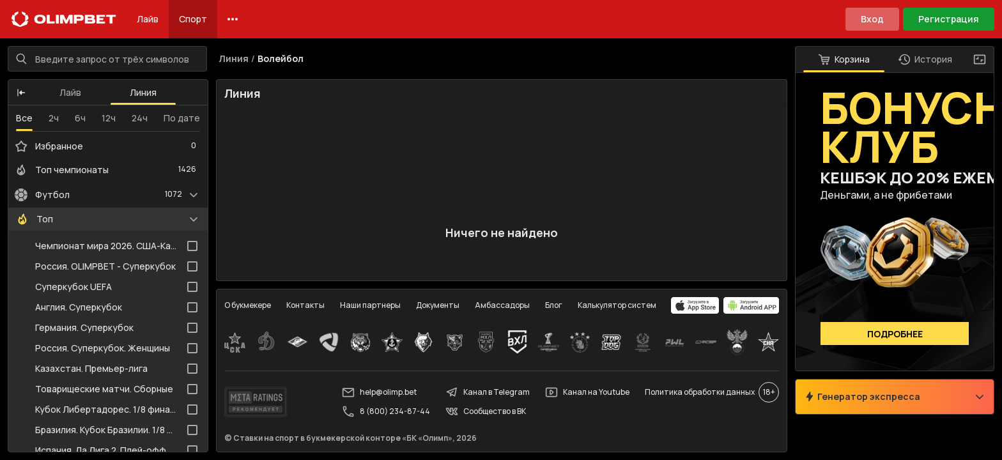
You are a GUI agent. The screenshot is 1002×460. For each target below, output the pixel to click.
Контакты (305, 305)
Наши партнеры (370, 305)
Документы (437, 305)
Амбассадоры (502, 305)
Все (24, 118)
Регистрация (948, 19)
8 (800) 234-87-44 (386, 411)
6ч (80, 118)
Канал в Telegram (487, 392)
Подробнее (895, 334)
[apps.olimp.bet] (695, 305)
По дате (182, 118)
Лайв (147, 19)
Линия (143, 92)
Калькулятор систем (617, 305)
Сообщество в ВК (485, 411)
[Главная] (64, 19)
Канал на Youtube (587, 392)
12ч (109, 118)
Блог (553, 305)
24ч (140, 118)
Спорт (193, 19)
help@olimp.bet (379, 392)
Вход (872, 19)
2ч (54, 118)
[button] (21, 92)
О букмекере (247, 305)
